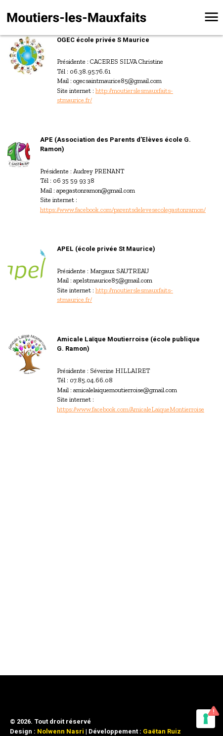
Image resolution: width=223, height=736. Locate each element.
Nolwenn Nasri (60, 731)
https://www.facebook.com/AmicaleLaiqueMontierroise (130, 409)
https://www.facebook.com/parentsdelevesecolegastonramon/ (123, 209)
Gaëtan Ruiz (162, 731)
